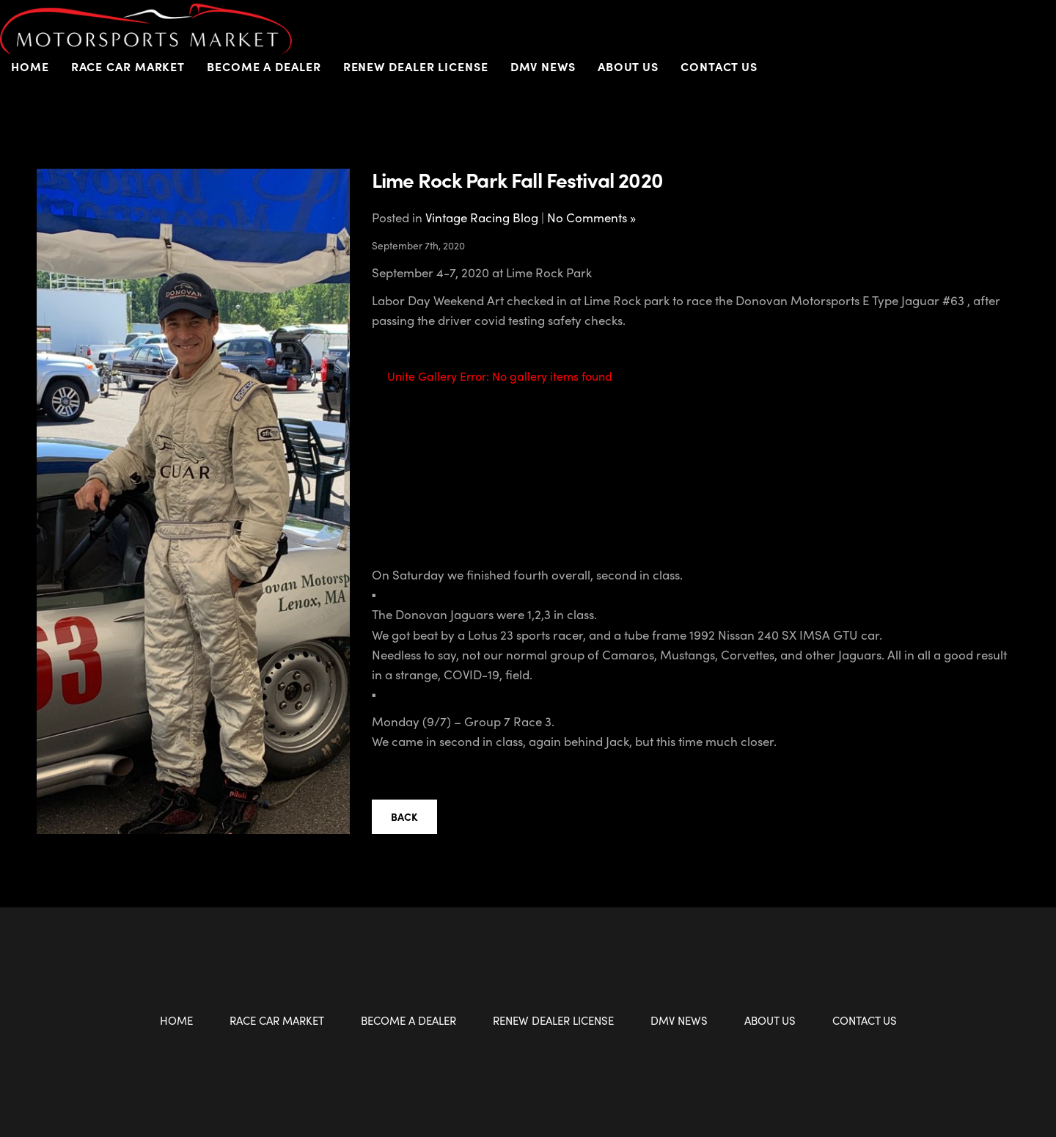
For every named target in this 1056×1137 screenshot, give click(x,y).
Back (404, 816)
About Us (628, 66)
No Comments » (591, 217)
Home (30, 66)
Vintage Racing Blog (481, 217)
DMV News (543, 66)
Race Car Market (128, 66)
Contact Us (719, 66)
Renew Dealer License (415, 66)
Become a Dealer (264, 66)
